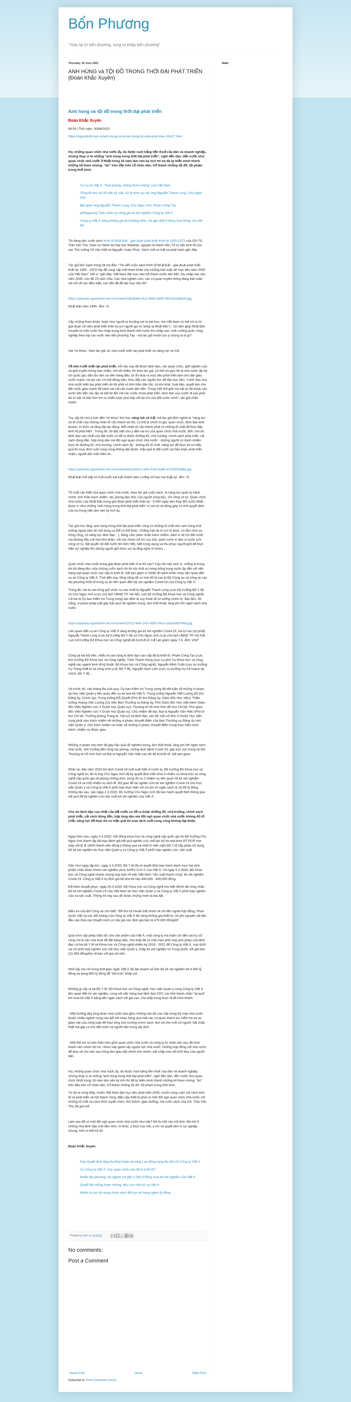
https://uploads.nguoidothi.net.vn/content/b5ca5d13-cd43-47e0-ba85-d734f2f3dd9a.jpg (129, 469)
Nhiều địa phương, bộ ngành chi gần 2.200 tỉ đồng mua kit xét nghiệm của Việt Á (137, 1177)
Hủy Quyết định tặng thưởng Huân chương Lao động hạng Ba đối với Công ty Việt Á (140, 1161)
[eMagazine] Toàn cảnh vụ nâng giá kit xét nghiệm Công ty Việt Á (126, 213)
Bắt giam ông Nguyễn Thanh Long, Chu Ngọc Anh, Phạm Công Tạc (128, 205)
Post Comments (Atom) (101, 1380)
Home (138, 1373)
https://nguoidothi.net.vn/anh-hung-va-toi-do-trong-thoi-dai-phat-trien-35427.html (125, 136)
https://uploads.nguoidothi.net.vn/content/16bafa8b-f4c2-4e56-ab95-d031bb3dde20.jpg (130, 298)
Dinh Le (87, 1235)
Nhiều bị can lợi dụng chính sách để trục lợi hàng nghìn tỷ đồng (125, 1192)
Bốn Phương (108, 23)
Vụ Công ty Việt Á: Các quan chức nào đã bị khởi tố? (118, 1169)
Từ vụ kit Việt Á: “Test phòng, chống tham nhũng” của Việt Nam (125, 185)
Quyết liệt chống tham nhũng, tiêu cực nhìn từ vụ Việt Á (119, 1185)
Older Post (199, 1373)
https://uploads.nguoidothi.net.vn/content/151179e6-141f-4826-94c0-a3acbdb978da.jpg (130, 623)
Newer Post (77, 1373)
